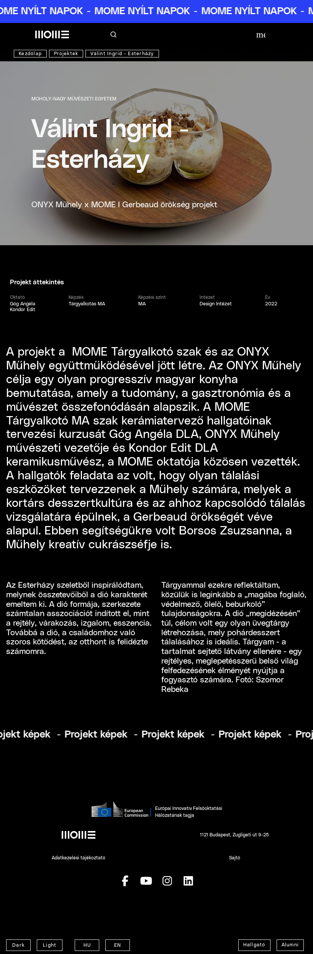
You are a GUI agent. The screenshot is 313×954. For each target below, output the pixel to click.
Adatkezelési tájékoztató (78, 858)
